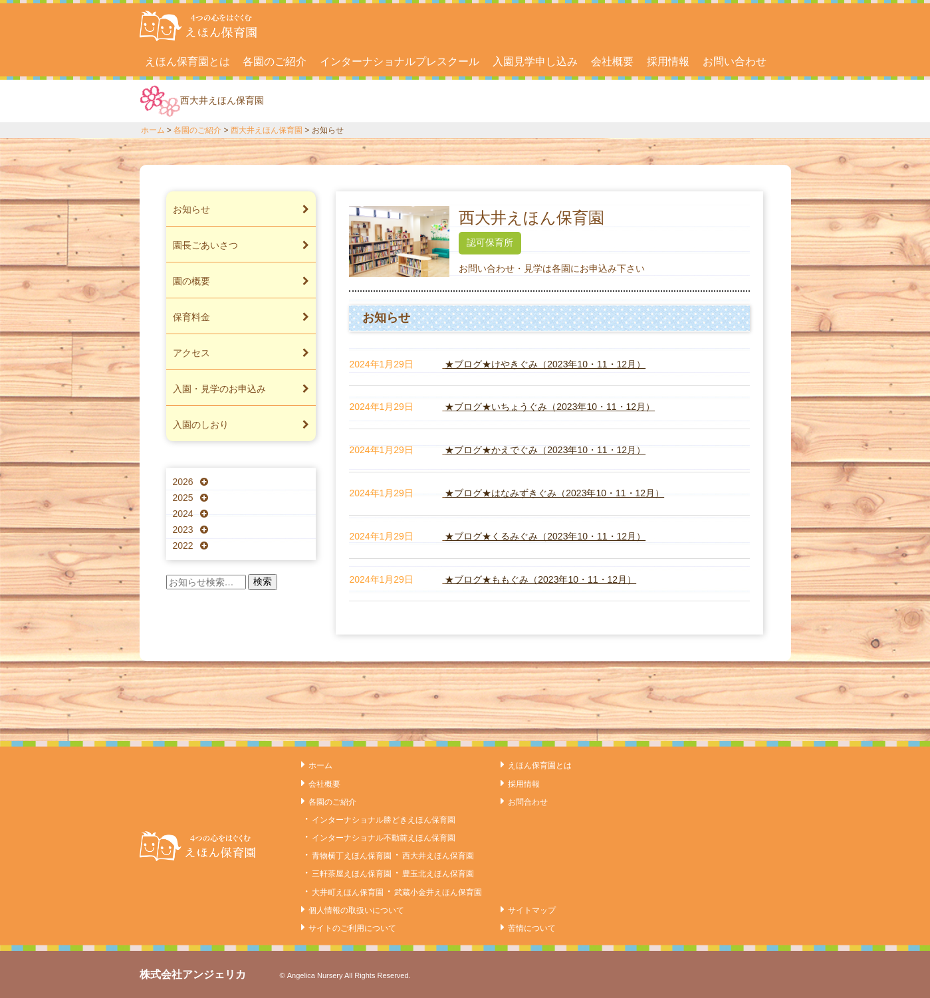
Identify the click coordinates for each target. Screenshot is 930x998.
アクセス (241, 353)
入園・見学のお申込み (241, 388)
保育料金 (241, 317)
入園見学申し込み (535, 61)
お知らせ (241, 209)
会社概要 (612, 61)
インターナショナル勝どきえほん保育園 (383, 820)
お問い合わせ (734, 61)
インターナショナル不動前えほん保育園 (383, 838)
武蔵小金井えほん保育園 (438, 892)
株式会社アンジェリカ (193, 974)
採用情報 (668, 61)
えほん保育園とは (187, 61)
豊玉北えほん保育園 (438, 873)
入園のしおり (241, 424)
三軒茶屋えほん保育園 (352, 873)
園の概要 (241, 281)
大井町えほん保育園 (348, 892)
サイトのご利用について (352, 928)
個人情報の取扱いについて (356, 910)
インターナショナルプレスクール (399, 61)
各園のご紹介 (274, 61)
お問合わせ (528, 802)
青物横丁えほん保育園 (352, 855)
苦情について (532, 928)
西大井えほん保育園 (266, 130)
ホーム (153, 130)
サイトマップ (532, 910)
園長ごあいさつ (241, 245)
